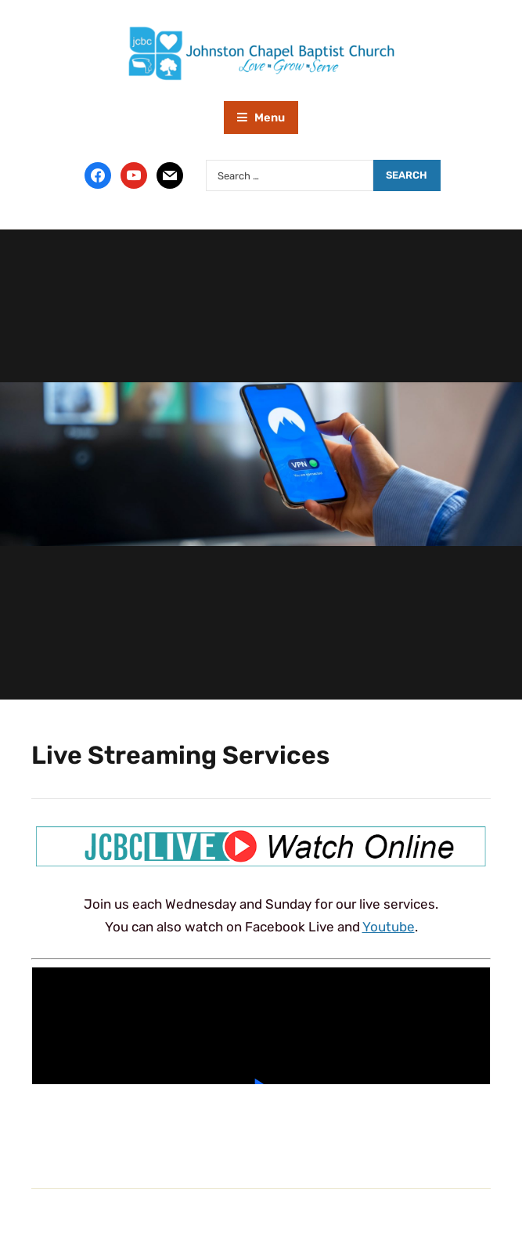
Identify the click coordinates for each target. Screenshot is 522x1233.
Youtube (388, 927)
